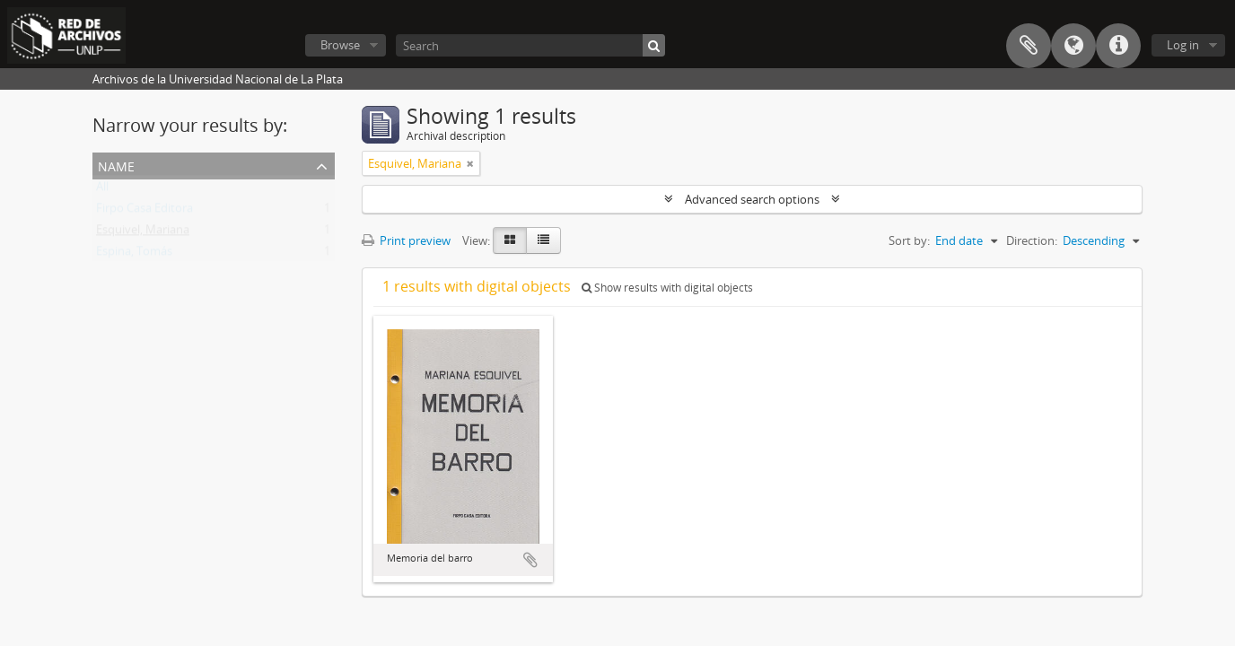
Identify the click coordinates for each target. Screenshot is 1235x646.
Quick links (1118, 45)
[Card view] (510, 240)
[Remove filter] (470, 163)
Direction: (1031, 240)
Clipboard (1028, 45)
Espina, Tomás (134, 255)
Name (116, 165)
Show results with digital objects (667, 287)
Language (1073, 45)
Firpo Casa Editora (144, 212)
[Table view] (543, 240)
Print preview (406, 240)
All (102, 190)
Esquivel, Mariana (142, 233)
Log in (1183, 45)
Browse (340, 45)
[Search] (530, 45)
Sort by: (909, 240)
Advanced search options (752, 199)
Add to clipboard (530, 560)
